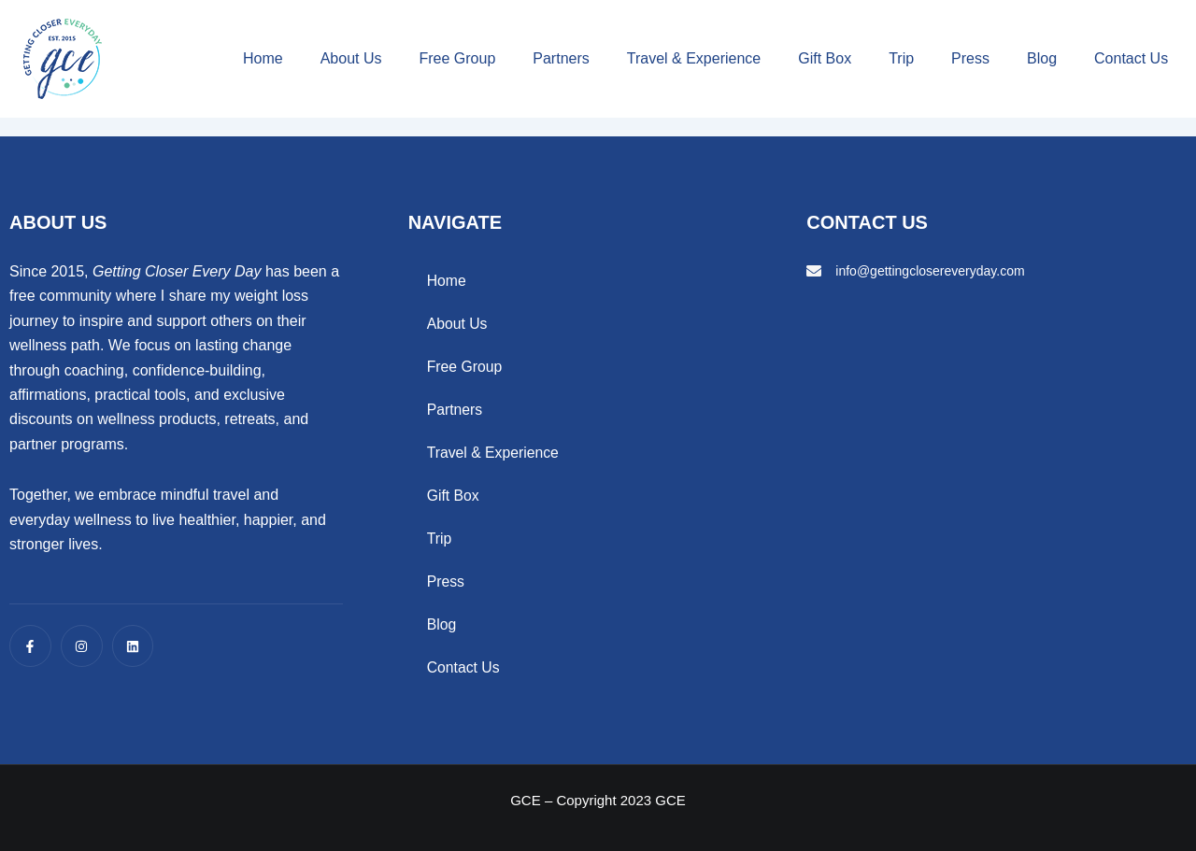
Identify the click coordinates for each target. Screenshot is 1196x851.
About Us (351, 58)
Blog (1042, 58)
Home (263, 58)
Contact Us (1131, 58)
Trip (901, 58)
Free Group (457, 58)
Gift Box (824, 58)
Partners (561, 58)
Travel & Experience (694, 58)
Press (970, 58)
